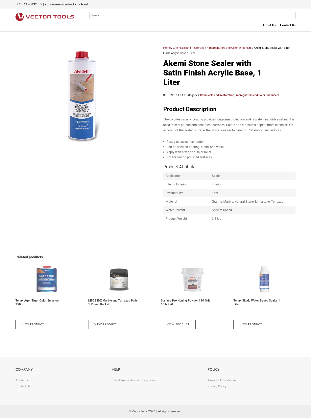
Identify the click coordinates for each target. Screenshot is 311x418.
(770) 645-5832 (26, 4)
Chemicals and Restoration (189, 47)
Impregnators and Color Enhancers (229, 47)
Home (167, 47)
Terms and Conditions (222, 380)
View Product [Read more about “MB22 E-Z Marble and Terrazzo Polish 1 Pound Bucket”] (105, 324)
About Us (269, 25)
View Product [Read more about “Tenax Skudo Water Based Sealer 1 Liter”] (251, 324)
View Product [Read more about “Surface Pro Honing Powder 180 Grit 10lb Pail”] (178, 324)
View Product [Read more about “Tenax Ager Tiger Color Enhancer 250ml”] (33, 324)
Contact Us (288, 25)
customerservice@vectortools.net (66, 4)
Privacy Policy (217, 386)
